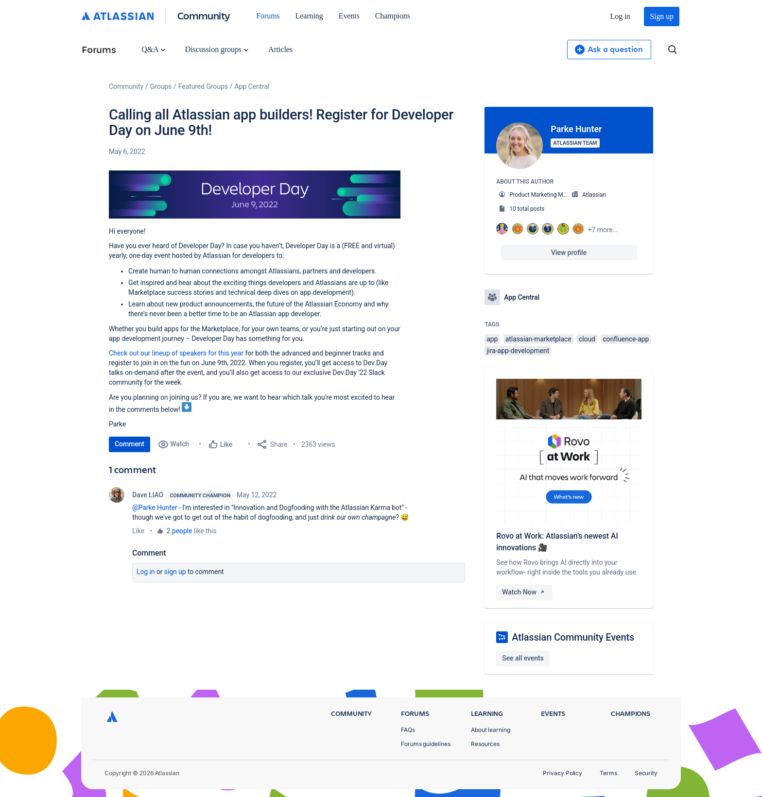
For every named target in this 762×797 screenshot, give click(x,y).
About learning (490, 729)
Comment (129, 444)
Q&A (153, 49)
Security (646, 773)
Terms (608, 773)
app (492, 339)
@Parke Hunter (154, 507)
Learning (309, 16)
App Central (252, 86)
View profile (569, 252)
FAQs (408, 729)
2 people (179, 531)
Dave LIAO (147, 495)
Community (203, 15)
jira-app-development (517, 351)
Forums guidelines (425, 743)
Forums (267, 16)
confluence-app (626, 339)
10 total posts (526, 208)
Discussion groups (216, 49)
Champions (392, 16)
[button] (254, 194)
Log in (620, 16)
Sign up (662, 16)
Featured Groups (203, 86)
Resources (485, 743)
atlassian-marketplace (538, 339)
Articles (280, 49)
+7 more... (603, 230)
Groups (161, 86)
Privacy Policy (562, 773)
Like (138, 531)
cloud (587, 339)
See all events (522, 658)
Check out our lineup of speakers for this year (176, 353)
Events (349, 16)
